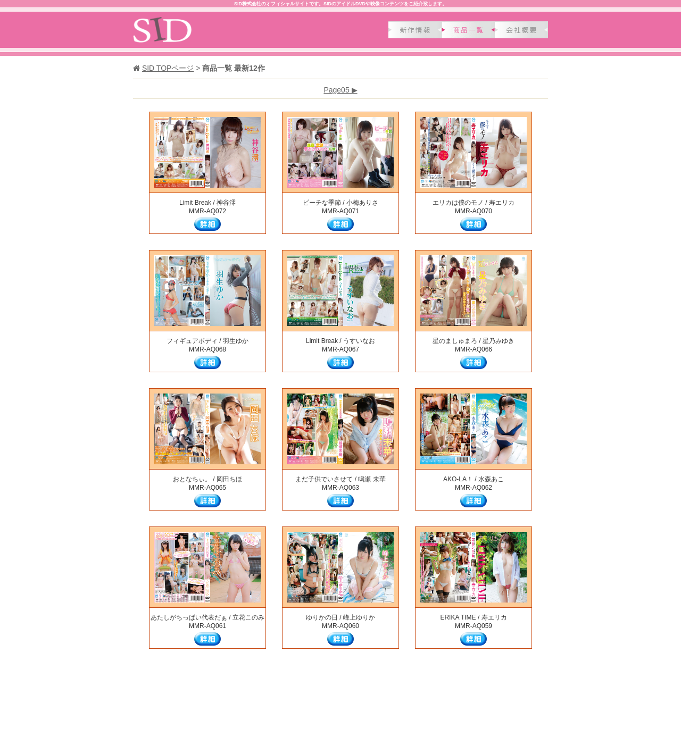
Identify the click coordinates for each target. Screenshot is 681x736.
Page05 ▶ (340, 90)
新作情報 (415, 29)
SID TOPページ (168, 68)
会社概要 (521, 29)
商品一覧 (468, 29)
